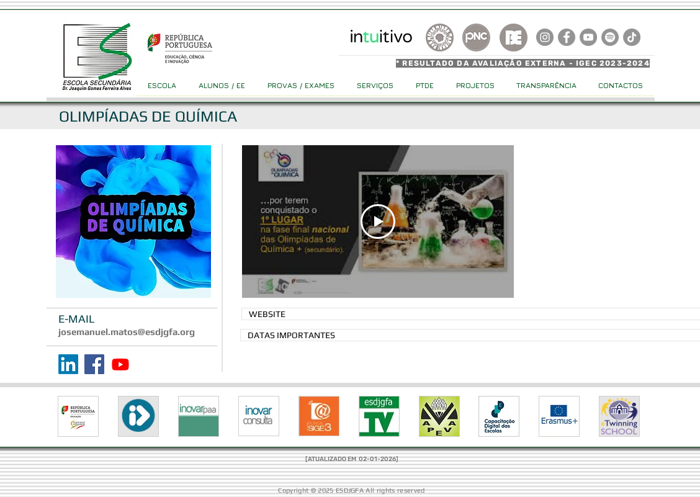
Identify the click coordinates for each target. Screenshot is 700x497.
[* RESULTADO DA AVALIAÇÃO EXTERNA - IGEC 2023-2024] (524, 63)
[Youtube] (120, 364)
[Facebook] (94, 364)
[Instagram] (545, 37)
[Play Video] (378, 221)
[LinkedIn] (68, 364)
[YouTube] (588, 37)
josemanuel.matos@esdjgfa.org (126, 331)
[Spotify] (610, 37)
